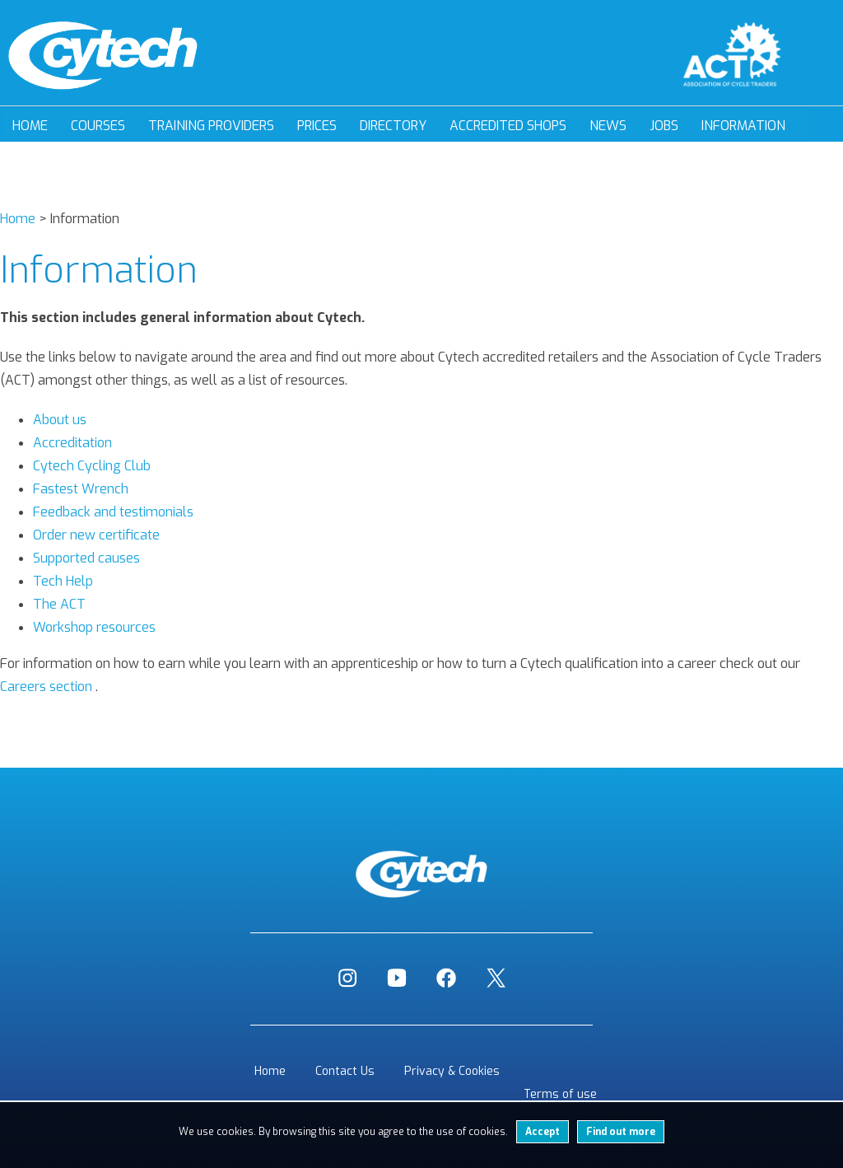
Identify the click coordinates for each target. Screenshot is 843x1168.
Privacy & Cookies (452, 1071)
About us (59, 419)
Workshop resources (94, 627)
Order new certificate (96, 535)
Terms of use (560, 1094)
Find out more (620, 1131)
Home (30, 125)
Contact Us (345, 1071)
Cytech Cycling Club (92, 465)
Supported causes (86, 558)
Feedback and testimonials (113, 512)
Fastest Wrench (80, 489)
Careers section (46, 686)
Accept (542, 1131)
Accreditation (72, 442)
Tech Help (63, 581)
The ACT (59, 604)
